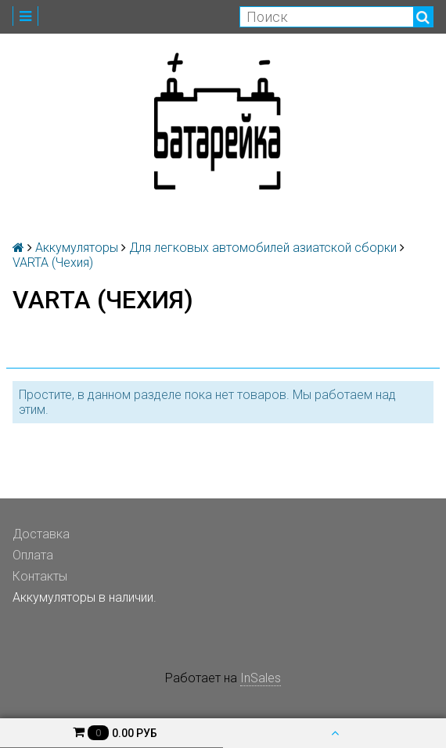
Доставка (41, 534)
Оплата (33, 555)
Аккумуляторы (76, 247)
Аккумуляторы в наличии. (84, 597)
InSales (260, 678)
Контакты (40, 576)
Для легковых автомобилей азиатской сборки (263, 247)
